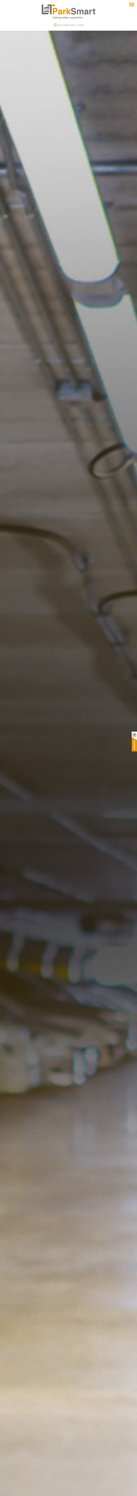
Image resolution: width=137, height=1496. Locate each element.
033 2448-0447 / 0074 (68, 25)
